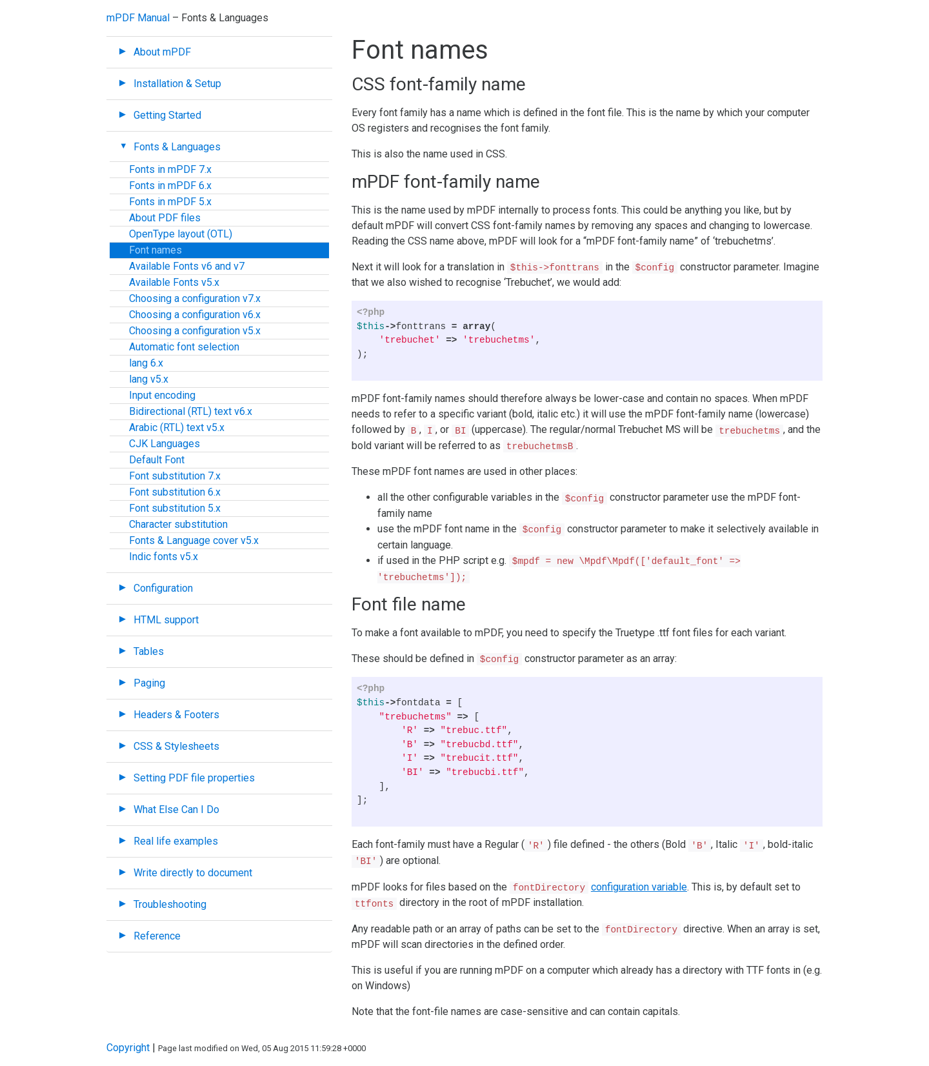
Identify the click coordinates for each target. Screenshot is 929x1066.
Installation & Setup (177, 83)
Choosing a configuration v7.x (195, 298)
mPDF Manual (138, 18)
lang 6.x (146, 363)
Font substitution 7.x (175, 476)
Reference (157, 936)
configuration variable (639, 887)
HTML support (166, 620)
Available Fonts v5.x (174, 282)
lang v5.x (148, 379)
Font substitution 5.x (175, 508)
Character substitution (178, 524)
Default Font (157, 460)
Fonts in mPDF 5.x (170, 202)
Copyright (128, 1047)
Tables (149, 651)
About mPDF (162, 52)
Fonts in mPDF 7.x (170, 169)
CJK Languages (164, 443)
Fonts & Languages (177, 147)
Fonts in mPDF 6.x (170, 185)
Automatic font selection (184, 347)
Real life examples (176, 841)
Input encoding (162, 395)
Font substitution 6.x (175, 492)
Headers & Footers (176, 715)
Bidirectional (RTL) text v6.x (190, 411)
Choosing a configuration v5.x (195, 331)
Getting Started (167, 115)
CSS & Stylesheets (176, 746)
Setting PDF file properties (194, 778)
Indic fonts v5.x (163, 556)
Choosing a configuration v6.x (195, 314)
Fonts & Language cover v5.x (194, 540)
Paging (149, 683)
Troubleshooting (170, 904)
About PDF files (165, 218)
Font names (155, 250)
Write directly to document (193, 873)
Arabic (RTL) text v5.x (177, 427)
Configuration (163, 588)
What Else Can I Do (176, 809)
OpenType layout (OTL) (180, 234)
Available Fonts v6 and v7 (187, 266)
